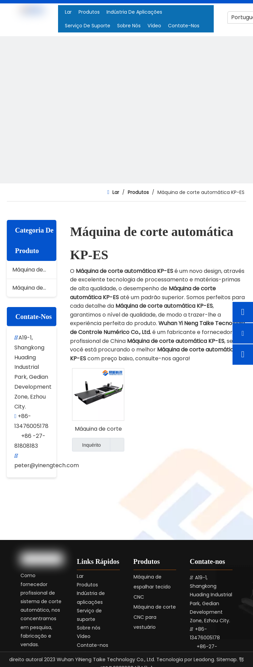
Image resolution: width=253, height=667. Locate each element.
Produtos (87, 584)
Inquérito (86, 444)
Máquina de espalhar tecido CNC (34, 288)
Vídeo (83, 636)
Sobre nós (88, 627)
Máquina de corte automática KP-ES (98, 428)
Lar (80, 576)
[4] (126, 162)
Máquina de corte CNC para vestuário (34, 270)
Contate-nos (92, 645)
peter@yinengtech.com (46, 465)
